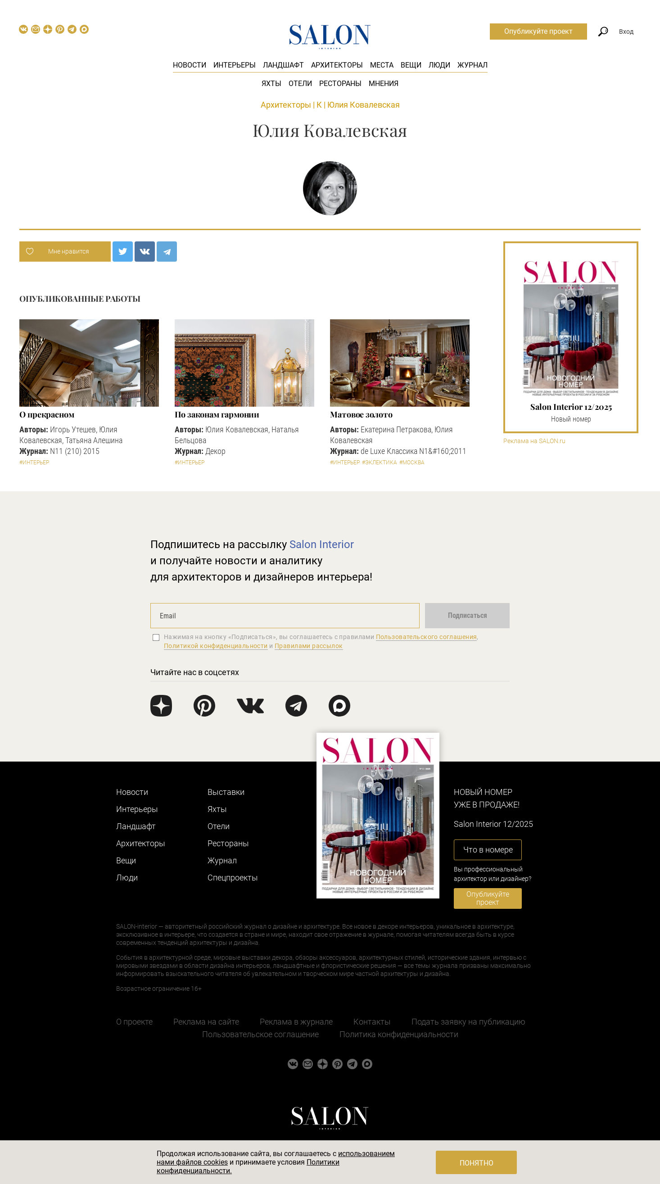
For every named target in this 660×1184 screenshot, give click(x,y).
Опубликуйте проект (538, 31)
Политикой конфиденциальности (216, 645)
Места (381, 65)
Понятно (476, 1163)
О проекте (134, 1021)
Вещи (411, 65)
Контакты (372, 1021)
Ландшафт (283, 65)
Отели (300, 83)
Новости (189, 65)
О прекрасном (46, 414)
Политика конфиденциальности (398, 1034)
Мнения (383, 83)
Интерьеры (234, 65)
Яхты (271, 83)
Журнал (472, 65)
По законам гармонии (217, 414)
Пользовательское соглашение (260, 1034)
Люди (439, 65)
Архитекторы (337, 65)
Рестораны (340, 83)
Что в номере (488, 849)
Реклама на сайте (206, 1021)
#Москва (412, 462)
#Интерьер (34, 462)
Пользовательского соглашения (426, 636)
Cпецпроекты (233, 877)
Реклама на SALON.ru (534, 441)
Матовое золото (361, 414)
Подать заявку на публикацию (468, 1021)
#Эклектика (379, 462)
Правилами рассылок (309, 645)
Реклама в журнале (296, 1021)
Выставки (226, 792)
